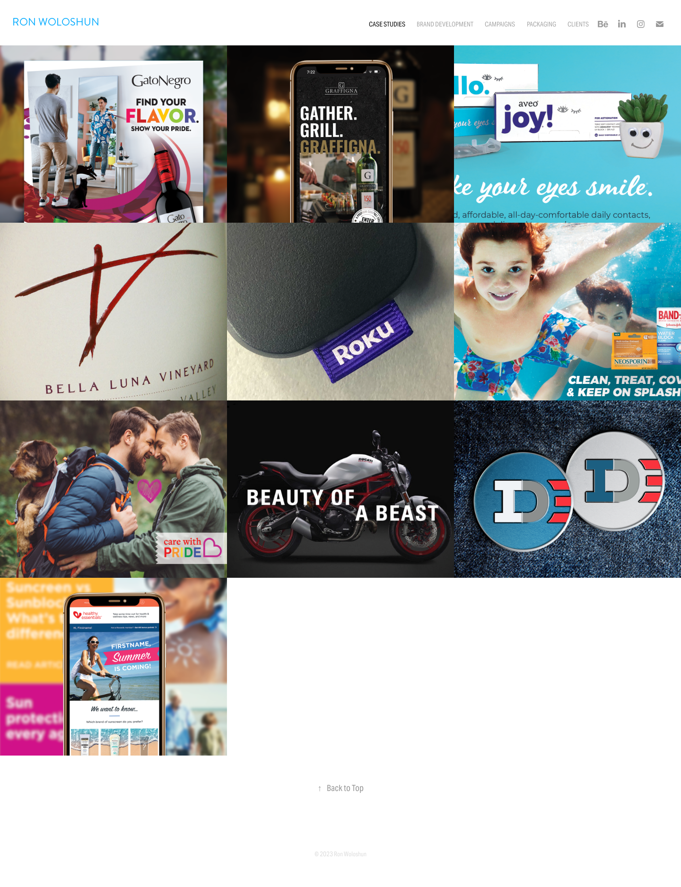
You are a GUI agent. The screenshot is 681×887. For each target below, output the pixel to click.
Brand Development (445, 24)
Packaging (541, 24)
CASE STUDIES (387, 24)
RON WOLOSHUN (55, 22)
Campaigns (500, 24)
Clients (578, 24)
